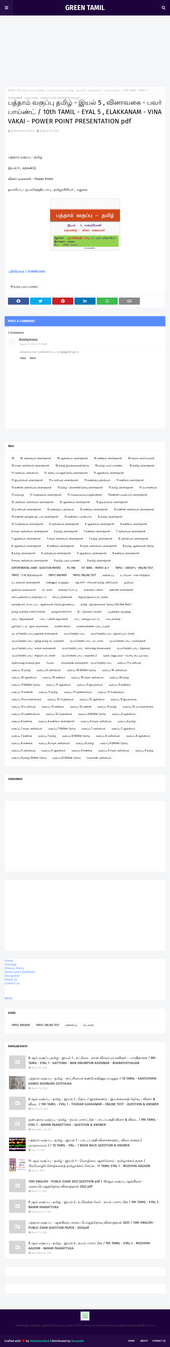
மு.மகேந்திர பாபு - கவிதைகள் (127, 641)
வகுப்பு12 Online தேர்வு (66, 757)
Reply (23, 358)
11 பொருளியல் (148, 487)
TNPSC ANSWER (57, 575)
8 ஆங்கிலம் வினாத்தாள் (26, 546)
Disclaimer (12, 976)
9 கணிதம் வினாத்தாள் (125, 553)
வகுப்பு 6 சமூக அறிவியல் (96, 721)
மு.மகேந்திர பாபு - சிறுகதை (133, 648)
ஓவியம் (129, 582)
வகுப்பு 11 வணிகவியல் (78, 692)
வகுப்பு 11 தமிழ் (48, 692)
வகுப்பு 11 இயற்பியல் (90, 684)
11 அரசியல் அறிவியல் (25, 472)
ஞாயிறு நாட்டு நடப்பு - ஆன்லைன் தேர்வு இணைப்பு (43, 604)
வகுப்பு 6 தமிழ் (127, 721)
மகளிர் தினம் (62, 626)
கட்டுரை (47, 589)
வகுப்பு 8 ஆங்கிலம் (138, 735)
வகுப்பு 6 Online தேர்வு (92, 714)
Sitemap (10, 964)
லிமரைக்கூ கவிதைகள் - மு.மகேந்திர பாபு (86, 662)
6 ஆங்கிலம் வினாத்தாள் (99, 524)
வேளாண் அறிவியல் (99, 757)
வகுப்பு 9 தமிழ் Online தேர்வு (29, 757)
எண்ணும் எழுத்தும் (57, 582)
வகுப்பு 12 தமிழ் (21, 670)
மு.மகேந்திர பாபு (74, 633)
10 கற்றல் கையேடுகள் (141, 458)
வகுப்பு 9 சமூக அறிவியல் (113, 750)
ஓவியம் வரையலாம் (24, 589)
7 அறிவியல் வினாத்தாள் (131, 531)
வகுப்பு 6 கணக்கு (22, 721)
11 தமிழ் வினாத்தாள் (121, 487)
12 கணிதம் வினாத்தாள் (94, 509)
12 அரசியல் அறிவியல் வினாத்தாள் (33, 502)
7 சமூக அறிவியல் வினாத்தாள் (65, 538)
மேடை (50, 662)
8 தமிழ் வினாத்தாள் (23, 553)
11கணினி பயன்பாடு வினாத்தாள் (127, 494)
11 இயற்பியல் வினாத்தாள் (27, 480)
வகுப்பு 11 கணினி (22, 692)
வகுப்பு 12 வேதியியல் (60, 699)
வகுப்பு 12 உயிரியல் (24, 706)
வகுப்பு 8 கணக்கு (22, 743)
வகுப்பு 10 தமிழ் (119, 677)
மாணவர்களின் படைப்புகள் (93, 626)
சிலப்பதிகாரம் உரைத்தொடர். (29, 597)
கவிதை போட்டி (68, 589)
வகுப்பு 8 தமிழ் (85, 743)
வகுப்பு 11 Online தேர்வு (26, 684)
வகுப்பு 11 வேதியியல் (111, 692)
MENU (9, 998)
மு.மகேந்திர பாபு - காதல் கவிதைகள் (34, 648)
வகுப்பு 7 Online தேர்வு (62, 728)
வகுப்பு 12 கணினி (80, 706)
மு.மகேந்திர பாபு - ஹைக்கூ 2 (79, 655)
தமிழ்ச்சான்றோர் (61, 611)
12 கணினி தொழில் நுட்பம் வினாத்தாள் (35, 516)
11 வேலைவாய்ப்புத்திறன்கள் (85, 494)
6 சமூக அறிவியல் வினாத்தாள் (30, 531)
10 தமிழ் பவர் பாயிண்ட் (31, 90)
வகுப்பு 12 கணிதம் (53, 706)
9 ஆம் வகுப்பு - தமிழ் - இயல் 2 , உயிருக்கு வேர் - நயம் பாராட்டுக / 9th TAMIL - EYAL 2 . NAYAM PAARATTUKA (94, 1204)
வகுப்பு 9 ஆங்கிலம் (54, 750)
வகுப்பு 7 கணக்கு (22, 735)
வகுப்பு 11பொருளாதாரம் (26, 699)
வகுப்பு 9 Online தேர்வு (114, 743)
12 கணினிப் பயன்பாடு (78, 516)
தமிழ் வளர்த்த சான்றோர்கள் (28, 611)
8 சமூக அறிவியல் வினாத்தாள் (98, 546)
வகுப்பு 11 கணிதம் (120, 684)
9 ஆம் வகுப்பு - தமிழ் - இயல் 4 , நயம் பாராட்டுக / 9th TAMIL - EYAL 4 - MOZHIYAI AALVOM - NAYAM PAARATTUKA (89, 1245)
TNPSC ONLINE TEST (84, 575)
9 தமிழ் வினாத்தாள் (99, 560)
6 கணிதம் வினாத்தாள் (133, 524)
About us (11, 979)
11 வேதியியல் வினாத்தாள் (46, 494)
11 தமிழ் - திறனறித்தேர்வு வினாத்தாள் (80, 487)
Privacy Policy (14, 968)
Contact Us (159, 1340)
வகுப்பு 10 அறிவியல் (114, 670)
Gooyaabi (77, 1341)
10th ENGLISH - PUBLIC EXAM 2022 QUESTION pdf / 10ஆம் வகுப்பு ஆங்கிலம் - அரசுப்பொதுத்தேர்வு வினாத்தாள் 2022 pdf (85, 1183)
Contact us (12, 983)
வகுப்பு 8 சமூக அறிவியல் (54, 743)
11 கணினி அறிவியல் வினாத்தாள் (32, 487)
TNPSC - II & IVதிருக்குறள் (27, 575)
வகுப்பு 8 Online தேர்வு (76, 735)
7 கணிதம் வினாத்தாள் (97, 531)
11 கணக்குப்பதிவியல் (97, 480)
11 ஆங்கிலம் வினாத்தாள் (109, 472)
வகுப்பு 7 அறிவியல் (94, 728)
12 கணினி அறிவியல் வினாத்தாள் (134, 509)
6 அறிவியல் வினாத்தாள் (64, 524)
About (144, 1340)
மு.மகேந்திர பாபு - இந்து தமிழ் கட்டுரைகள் (38, 641)
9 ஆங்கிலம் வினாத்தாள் (91, 553)
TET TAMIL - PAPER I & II (95, 567)
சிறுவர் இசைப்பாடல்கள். (93, 597)
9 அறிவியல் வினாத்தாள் (56, 553)
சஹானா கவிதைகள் (121, 589)
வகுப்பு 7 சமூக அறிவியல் (27, 728)
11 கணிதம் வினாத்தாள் (130, 480)
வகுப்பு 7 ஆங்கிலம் (123, 728)
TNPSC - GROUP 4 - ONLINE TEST (134, 567)
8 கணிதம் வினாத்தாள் (60, 546)
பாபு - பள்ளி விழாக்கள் (54, 619)
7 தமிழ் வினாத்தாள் (100, 538)
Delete (33, 358)
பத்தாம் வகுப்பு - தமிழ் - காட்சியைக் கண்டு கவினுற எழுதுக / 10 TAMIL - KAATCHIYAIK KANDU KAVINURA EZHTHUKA (92, 1081)
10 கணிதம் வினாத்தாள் (108, 458)
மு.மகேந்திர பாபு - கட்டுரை (86, 641)
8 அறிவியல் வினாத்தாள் (133, 538)
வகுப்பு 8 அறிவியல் (108, 735)
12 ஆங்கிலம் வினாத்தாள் (75, 502)
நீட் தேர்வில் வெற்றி (89, 611)
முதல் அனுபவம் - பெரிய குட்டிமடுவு (125, 655)
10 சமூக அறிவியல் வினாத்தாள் (30, 465)
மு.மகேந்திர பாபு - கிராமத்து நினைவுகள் (86, 648)
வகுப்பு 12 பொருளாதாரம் (138, 706)
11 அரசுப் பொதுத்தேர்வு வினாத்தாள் (66, 472)
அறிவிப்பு (108, 575)
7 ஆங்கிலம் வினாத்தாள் (26, 538)
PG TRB (71, 567)
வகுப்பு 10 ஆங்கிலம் (24, 677)
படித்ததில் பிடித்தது (119, 611)
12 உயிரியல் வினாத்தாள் (26, 509)
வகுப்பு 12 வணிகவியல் (26, 714)
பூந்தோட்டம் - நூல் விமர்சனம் (30, 626)
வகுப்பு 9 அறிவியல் (24, 750)
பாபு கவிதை (113, 619)
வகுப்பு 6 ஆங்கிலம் (124, 714)
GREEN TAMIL (85, 8)
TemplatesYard (39, 1341)
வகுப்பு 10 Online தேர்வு (81, 670)
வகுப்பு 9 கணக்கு (81, 750)
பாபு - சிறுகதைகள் (23, 619)
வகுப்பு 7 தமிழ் (47, 735)
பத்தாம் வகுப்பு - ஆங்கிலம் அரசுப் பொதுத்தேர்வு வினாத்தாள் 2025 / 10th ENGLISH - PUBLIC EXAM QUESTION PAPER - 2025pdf (91, 1225)
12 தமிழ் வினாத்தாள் (110, 516)
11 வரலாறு (18, 494)
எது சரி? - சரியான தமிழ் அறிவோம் (96, 582)
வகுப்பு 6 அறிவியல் (49, 670)
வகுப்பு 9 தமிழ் (144, 750)
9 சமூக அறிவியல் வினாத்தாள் (30, 560)
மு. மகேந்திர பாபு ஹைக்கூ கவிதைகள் (35, 633)
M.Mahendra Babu (23, 130)
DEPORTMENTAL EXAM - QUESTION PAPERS (36, 567)
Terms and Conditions (20, 972)
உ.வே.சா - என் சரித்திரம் (135, 575)
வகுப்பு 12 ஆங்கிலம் (92, 699)
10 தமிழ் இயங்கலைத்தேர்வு (72, 465)
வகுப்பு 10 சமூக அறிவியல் (87, 677)
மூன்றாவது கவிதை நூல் (26, 662)
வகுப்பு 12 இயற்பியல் (124, 699)
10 (13, 458)
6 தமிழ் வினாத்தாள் (66, 531)
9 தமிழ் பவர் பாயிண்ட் (67, 560)
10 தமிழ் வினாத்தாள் (142, 465)
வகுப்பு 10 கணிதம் (54, 677)
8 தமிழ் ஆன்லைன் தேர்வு (138, 546)
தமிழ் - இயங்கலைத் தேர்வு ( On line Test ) (106, 604)
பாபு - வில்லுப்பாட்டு (87, 619)
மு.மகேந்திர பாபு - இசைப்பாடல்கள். (113, 633)
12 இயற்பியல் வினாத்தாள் (112, 502)
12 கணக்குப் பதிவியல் (60, 509)
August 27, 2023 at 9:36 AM (33, 344)
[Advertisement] (85, 49)
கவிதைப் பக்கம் (93, 589)
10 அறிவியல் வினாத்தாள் (35, 458)
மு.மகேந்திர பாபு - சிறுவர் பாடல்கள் (33, 655)
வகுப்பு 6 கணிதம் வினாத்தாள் (56, 721)
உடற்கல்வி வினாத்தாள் (26, 582)
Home (11, 90)
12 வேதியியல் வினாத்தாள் (27, 524)
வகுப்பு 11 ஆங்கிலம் (58, 684)
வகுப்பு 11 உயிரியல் (129, 662)
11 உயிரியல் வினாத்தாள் (63, 480)
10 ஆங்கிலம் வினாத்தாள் (72, 458)
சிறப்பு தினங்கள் (62, 597)
